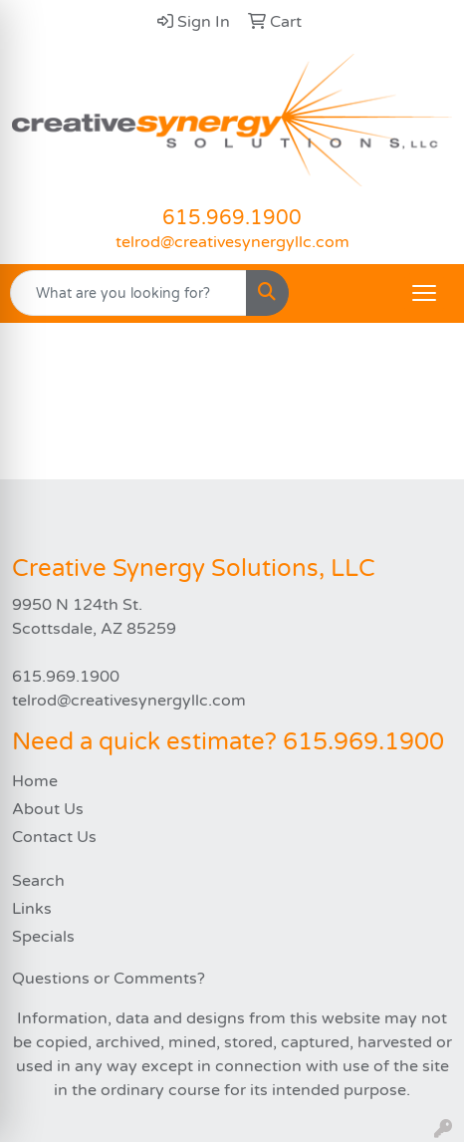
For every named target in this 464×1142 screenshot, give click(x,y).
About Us (48, 809)
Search (38, 881)
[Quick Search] (128, 293)
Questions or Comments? (108, 979)
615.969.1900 (232, 218)
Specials (43, 937)
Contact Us (54, 837)
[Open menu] (424, 293)
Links (32, 909)
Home (35, 781)
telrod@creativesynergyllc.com (232, 242)
